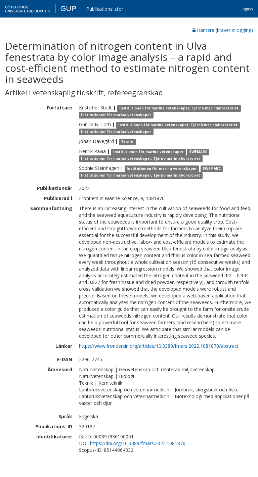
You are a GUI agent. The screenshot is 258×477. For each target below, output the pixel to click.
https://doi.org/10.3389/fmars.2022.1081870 (137, 443)
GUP (68, 8)
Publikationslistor (104, 9)
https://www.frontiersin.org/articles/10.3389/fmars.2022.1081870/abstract (159, 346)
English (247, 8)
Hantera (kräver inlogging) (222, 30)
